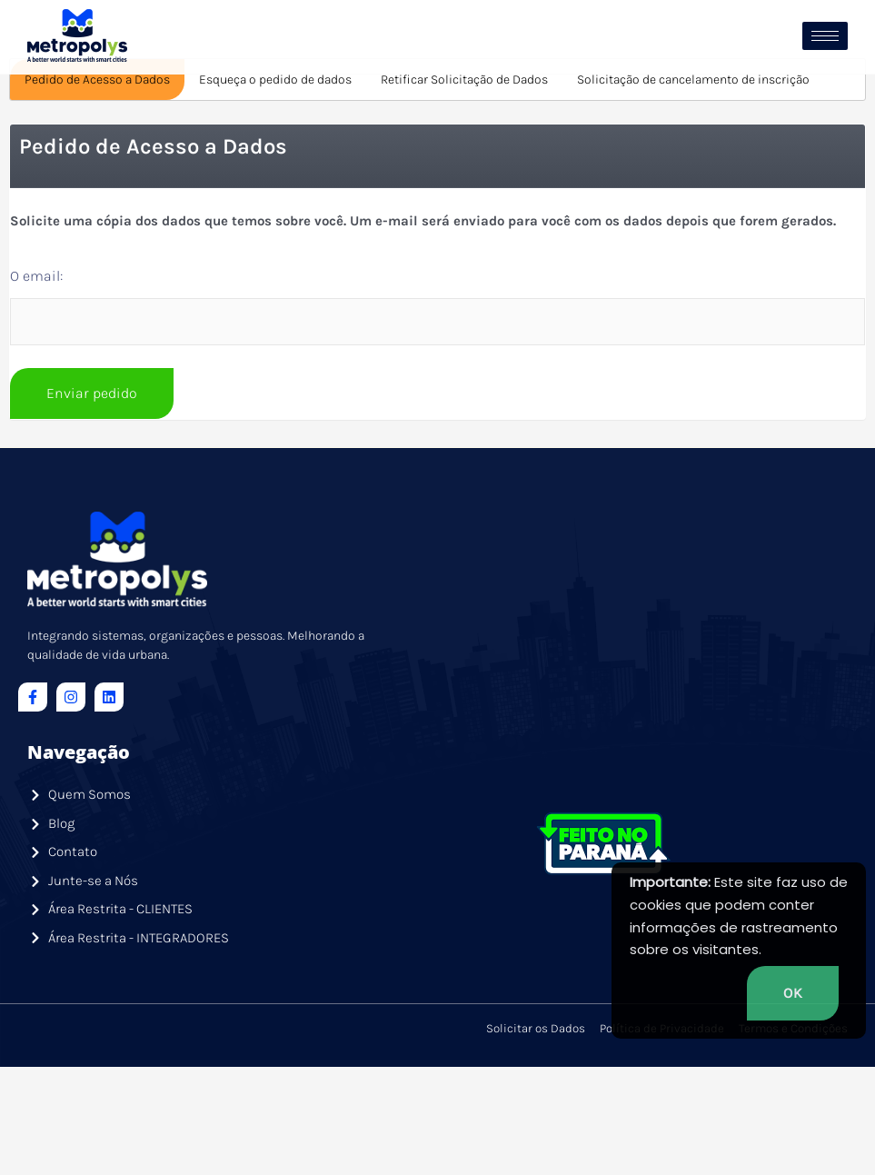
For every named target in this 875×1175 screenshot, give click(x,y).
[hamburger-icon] (825, 36)
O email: (36, 375)
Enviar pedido (91, 493)
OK (792, 992)
